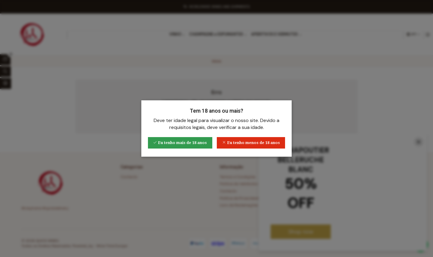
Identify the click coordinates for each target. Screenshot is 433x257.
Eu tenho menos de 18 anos (251, 142)
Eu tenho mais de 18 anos (180, 142)
